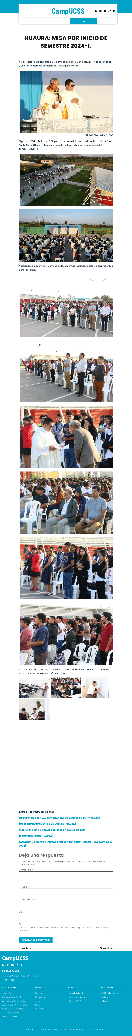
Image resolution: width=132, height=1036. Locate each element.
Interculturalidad (75, 993)
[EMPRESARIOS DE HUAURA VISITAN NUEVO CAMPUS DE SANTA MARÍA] (59, 817)
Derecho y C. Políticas (11, 1013)
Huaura (38, 1001)
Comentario (26, 869)
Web (21, 911)
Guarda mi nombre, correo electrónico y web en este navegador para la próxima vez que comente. (64, 929)
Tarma (38, 1005)
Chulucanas (40, 997)
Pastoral (104, 997)
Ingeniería (6, 993)
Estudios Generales (11, 1016)
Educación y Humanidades (14, 1001)
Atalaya (38, 993)
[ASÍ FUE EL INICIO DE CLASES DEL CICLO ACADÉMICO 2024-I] (54, 830)
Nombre (24, 886)
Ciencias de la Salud (11, 997)
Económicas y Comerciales (14, 1005)
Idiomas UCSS (74, 1001)
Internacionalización (77, 997)
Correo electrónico (29, 899)
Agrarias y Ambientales (12, 1009)
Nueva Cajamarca (43, 1009)
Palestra (104, 1001)
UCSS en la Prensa (109, 993)
